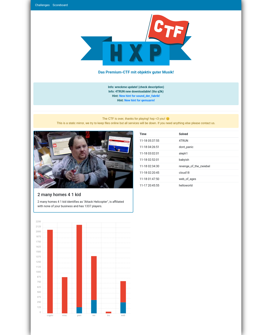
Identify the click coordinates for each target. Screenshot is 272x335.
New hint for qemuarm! (139, 100)
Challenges (42, 5)
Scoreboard (60, 5)
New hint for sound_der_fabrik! (139, 96)
